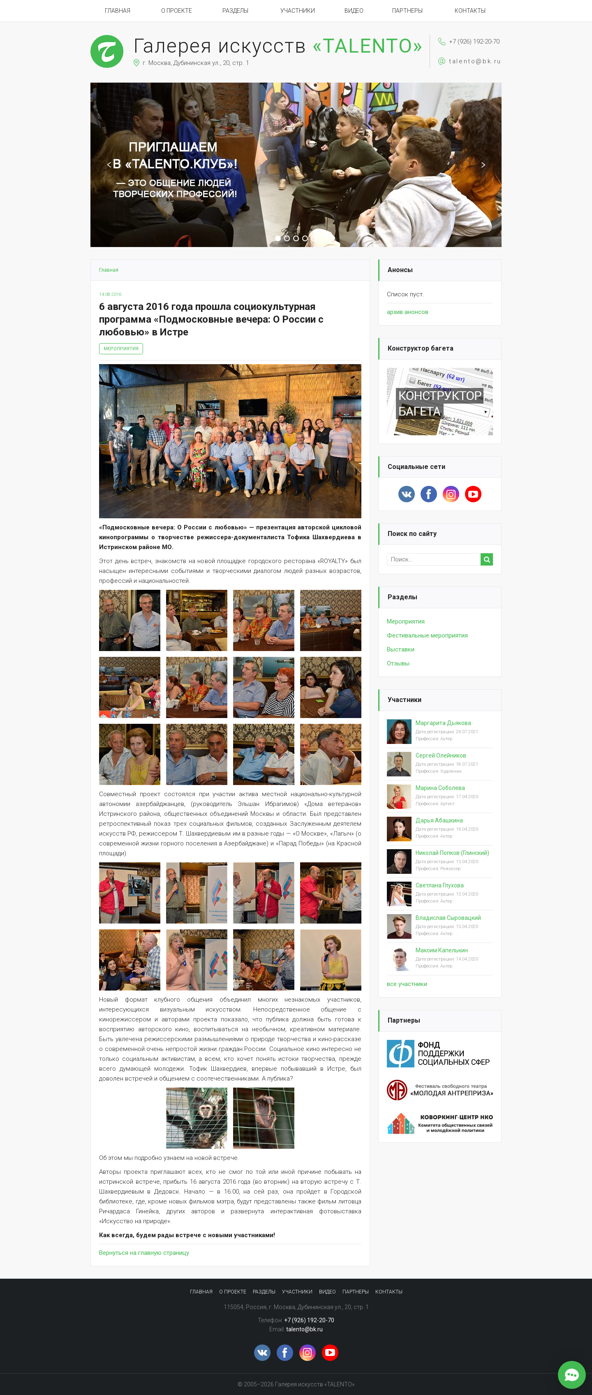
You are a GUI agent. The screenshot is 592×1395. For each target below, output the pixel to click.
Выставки (400, 649)
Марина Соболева (440, 788)
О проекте (176, 10)
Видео (354, 10)
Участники (297, 10)
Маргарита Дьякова (443, 723)
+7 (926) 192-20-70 (474, 41)
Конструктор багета (420, 348)
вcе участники (407, 984)
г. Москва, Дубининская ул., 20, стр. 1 (196, 63)
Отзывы (398, 663)
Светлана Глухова (440, 885)
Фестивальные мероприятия (427, 635)
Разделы (235, 10)
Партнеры (407, 10)
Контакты (470, 10)
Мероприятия (121, 348)
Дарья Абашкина (439, 820)
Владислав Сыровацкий (448, 918)
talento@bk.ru (475, 61)
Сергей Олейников (441, 755)
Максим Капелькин (442, 950)
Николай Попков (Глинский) (452, 853)
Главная (117, 10)
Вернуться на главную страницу (144, 1252)
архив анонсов (407, 312)
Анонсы (400, 270)
